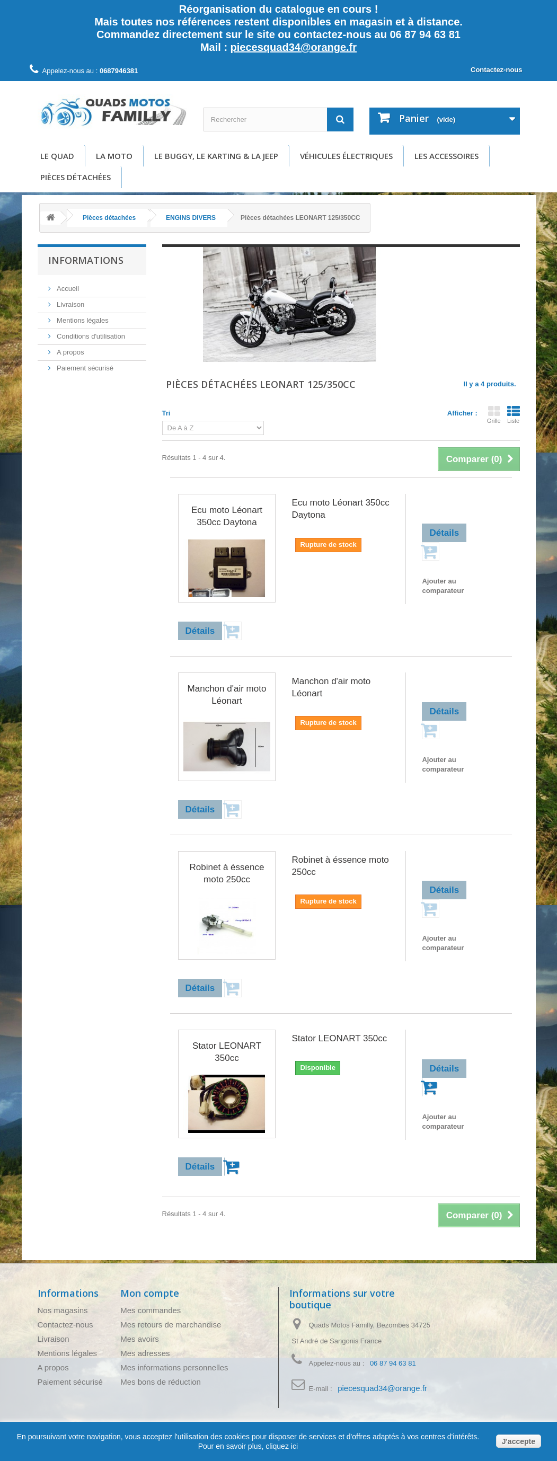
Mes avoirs (139, 1338)
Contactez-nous (497, 70)
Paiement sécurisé (84, 368)
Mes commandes (150, 1310)
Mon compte (149, 1293)
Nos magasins (63, 1310)
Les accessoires (446, 155)
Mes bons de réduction (160, 1381)
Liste (513, 414)
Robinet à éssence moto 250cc (227, 873)
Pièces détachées (75, 177)
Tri (166, 413)
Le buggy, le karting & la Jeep (216, 155)
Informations (85, 260)
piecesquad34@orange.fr (294, 47)
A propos (69, 352)
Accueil (67, 289)
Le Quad (57, 155)
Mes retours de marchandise (170, 1324)
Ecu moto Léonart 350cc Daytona (226, 516)
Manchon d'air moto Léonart (227, 695)
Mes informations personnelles (174, 1367)
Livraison (70, 304)
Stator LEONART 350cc (226, 1052)
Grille (494, 414)
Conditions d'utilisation (90, 336)
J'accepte (518, 1441)
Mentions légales (82, 320)
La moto (114, 155)
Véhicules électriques (346, 155)
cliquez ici (280, 1446)
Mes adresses (145, 1353)
